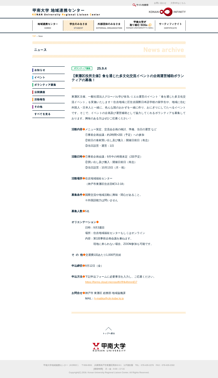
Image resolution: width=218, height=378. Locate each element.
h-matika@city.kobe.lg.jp (109, 298)
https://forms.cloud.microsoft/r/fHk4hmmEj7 (111, 282)
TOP (34, 36)
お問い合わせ (160, 3)
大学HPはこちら (178, 3)
